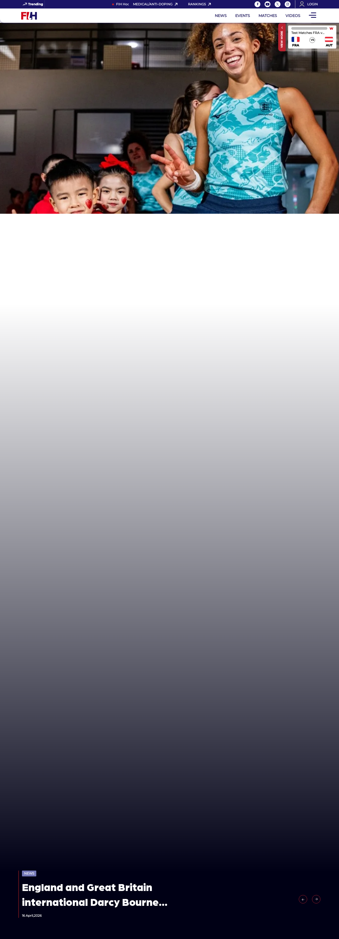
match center (312, 37)
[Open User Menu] (310, 4)
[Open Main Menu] (312, 16)
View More (282, 39)
